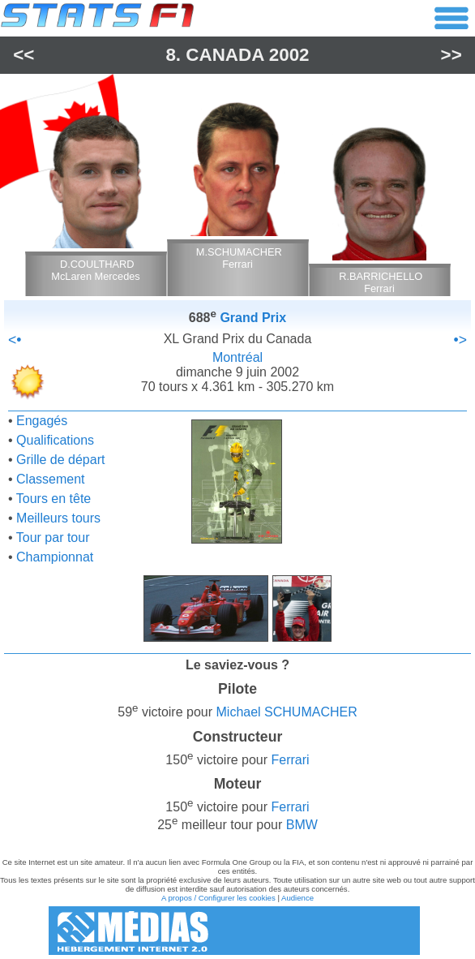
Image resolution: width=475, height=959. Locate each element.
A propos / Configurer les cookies (218, 897)
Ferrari (291, 760)
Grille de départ (60, 460)
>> (451, 55)
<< (23, 55)
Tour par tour (53, 537)
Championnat (54, 557)
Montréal (237, 357)
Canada (224, 55)
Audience (297, 897)
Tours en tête (54, 498)
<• (14, 340)
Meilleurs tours (58, 518)
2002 (289, 55)
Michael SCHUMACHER (286, 713)
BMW (302, 825)
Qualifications (55, 440)
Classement (50, 479)
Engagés (41, 421)
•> (460, 340)
